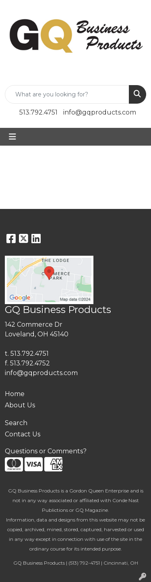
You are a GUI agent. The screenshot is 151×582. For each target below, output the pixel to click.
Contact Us (22, 434)
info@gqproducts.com (99, 112)
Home (15, 394)
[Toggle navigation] (12, 136)
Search (16, 423)
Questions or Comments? (46, 451)
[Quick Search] (67, 94)
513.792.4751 (38, 112)
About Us (20, 405)
